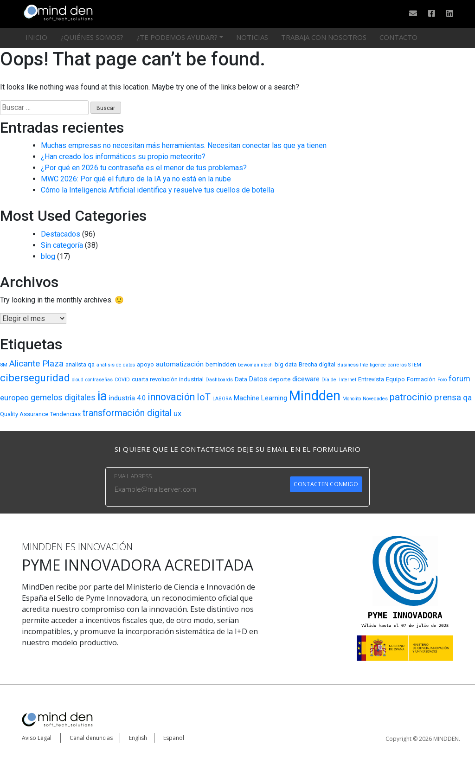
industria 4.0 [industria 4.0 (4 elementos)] (127, 398)
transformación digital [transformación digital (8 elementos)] (127, 413)
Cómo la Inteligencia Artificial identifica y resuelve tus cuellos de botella (157, 190)
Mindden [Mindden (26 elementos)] (314, 396)
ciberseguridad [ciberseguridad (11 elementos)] (35, 378)
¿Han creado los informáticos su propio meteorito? (123, 156)
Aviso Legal (36, 738)
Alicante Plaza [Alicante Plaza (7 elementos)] (36, 363)
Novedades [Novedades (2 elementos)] (375, 399)
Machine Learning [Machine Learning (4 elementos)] (260, 398)
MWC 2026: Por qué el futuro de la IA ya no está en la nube (136, 178)
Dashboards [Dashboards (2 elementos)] (219, 380)
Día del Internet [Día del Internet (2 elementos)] (338, 380)
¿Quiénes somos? (91, 37)
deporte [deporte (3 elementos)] (279, 379)
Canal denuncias (91, 738)
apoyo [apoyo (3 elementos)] (145, 364)
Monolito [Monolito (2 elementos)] (351, 399)
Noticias (252, 37)
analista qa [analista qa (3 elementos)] (80, 364)
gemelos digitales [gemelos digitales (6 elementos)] (63, 397)
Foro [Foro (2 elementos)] (442, 380)
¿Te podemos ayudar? (177, 37)
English (138, 738)
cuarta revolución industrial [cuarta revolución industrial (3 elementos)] (168, 379)
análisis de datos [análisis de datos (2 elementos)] (115, 365)
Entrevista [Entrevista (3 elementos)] (371, 379)
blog (48, 256)
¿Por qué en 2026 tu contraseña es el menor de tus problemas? (144, 167)
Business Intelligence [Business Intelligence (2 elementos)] (361, 365)
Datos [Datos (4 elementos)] (258, 379)
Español (173, 738)
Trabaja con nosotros (323, 37)
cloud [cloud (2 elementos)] (77, 380)
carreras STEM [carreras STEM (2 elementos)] (404, 365)
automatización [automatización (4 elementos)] (180, 364)
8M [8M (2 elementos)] (3, 365)
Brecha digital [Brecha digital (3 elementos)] (317, 364)
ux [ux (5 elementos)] (177, 413)
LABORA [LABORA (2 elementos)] (222, 399)
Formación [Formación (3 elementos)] (421, 379)
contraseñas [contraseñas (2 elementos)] (99, 380)
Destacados (60, 234)
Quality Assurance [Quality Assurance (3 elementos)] (24, 414)
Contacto (398, 37)
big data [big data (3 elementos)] (286, 364)
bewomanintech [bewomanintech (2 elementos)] (255, 365)
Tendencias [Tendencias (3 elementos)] (65, 414)
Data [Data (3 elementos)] (241, 379)
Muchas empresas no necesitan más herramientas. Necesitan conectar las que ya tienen (184, 145)
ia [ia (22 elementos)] (102, 396)
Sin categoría (62, 245)
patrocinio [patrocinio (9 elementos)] (411, 397)
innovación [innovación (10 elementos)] (171, 397)
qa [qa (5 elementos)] (467, 397)
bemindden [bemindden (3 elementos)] (220, 364)
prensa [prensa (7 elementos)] (447, 397)
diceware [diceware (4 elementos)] (306, 379)
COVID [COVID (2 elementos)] (122, 380)
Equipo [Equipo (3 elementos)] (395, 379)
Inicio (36, 37)
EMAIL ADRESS (133, 476)
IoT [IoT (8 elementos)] (204, 397)
